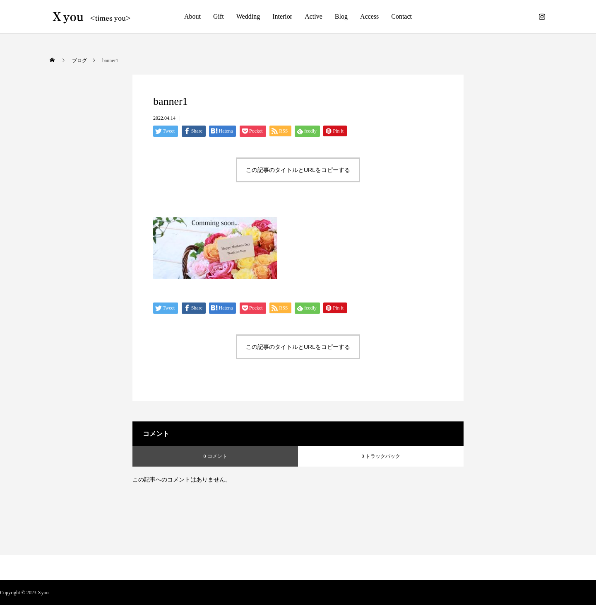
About (192, 16)
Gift (218, 16)
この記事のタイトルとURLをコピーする (298, 170)
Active (313, 16)
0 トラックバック (381, 456)
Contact (401, 16)
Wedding (248, 16)
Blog (341, 16)
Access (369, 16)
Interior (282, 16)
